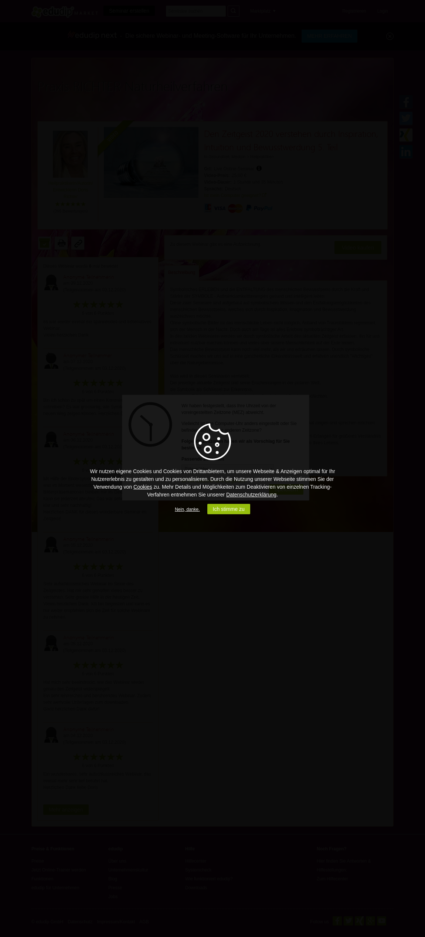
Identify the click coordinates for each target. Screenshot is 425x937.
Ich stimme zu (229, 509)
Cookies (142, 487)
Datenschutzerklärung (251, 495)
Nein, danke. (187, 509)
